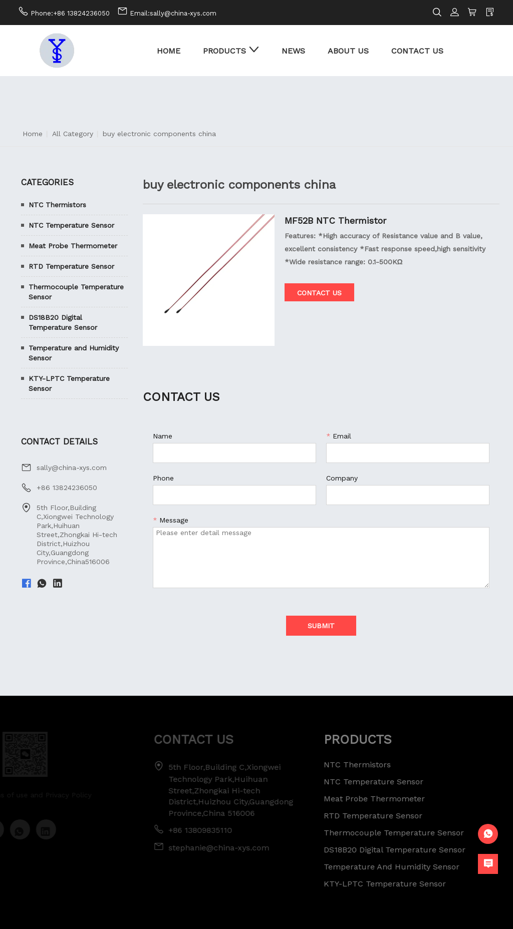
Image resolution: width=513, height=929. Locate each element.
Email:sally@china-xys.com (173, 13)
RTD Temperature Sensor (71, 266)
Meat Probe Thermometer (73, 246)
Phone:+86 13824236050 (70, 13)
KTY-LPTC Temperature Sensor (69, 383)
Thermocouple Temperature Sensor (76, 292)
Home (33, 134)
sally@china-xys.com (72, 467)
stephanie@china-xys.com (211, 847)
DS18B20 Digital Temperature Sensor (63, 322)
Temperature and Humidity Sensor (74, 353)
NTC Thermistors (57, 205)
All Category (72, 134)
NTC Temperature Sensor (71, 225)
